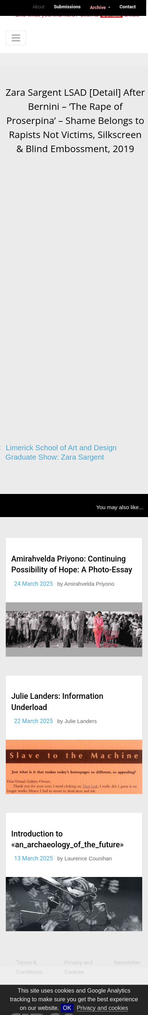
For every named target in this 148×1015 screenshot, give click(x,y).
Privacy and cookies (102, 1008)
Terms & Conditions (29, 967)
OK (67, 1008)
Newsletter (127, 962)
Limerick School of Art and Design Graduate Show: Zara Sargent (61, 452)
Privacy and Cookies (78, 967)
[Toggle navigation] (16, 38)
